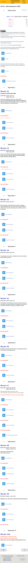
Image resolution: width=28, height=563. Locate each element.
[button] (6, 2)
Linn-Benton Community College (6, 37)
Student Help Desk (8, 560)
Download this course (4, 45)
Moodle (23, 555)
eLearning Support (8, 559)
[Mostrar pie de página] (22, 559)
